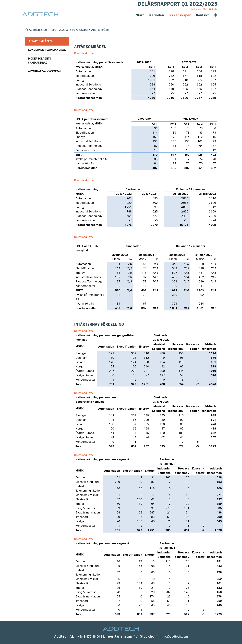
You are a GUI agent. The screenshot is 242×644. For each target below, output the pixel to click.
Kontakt (202, 15)
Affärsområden (40, 41)
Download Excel (84, 53)
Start (140, 15)
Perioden (156, 15)
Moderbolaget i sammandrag (39, 60)
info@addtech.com (175, 636)
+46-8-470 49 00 (88, 636)
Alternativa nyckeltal (44, 71)
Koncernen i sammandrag (47, 49)
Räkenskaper (180, 15)
